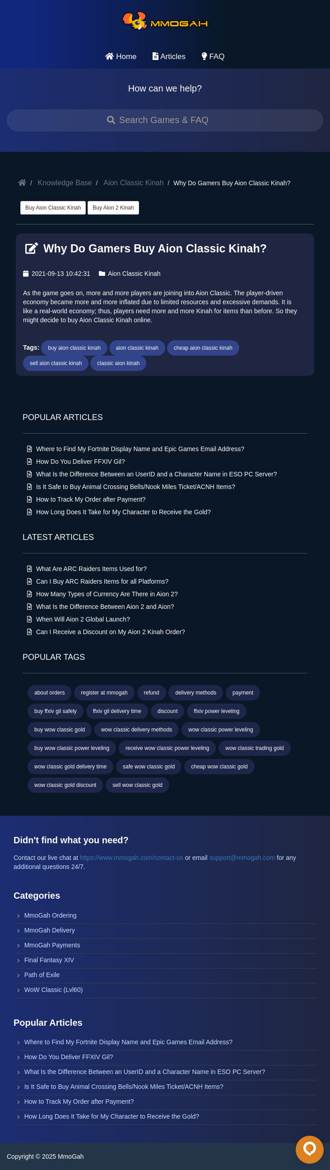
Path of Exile (42, 974)
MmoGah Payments (52, 945)
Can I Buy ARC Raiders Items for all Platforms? (97, 581)
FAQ (213, 56)
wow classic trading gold (254, 748)
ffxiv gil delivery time (117, 711)
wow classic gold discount (65, 785)
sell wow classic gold (137, 785)
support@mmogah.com (242, 857)
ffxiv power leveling (216, 711)
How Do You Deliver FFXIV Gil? (76, 461)
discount (168, 711)
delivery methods (195, 693)
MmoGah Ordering (50, 915)
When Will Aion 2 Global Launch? (78, 619)
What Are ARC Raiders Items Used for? (87, 568)
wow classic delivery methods (136, 730)
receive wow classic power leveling (167, 748)
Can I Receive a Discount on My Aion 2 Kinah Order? (106, 631)
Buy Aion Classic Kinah (53, 208)
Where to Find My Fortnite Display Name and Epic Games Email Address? (135, 448)
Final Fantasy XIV (49, 960)
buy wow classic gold (59, 730)
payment (242, 693)
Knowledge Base (65, 183)
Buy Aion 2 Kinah (113, 208)
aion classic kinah (137, 348)
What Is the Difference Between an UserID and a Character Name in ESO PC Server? (152, 474)
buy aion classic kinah (74, 348)
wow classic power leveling (220, 730)
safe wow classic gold (149, 766)
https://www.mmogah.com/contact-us (131, 857)
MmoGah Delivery (49, 930)
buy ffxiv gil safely (55, 711)
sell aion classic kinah (56, 363)
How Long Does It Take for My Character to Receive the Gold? (119, 512)
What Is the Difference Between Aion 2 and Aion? (100, 606)
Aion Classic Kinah (133, 183)
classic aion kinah (118, 363)
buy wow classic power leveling (71, 748)
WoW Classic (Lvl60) (53, 989)
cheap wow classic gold (219, 766)
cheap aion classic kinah (203, 348)
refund (151, 693)
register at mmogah (104, 693)
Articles (169, 56)
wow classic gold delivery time (70, 766)
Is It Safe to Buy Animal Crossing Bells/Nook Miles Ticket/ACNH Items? (131, 486)
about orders (49, 693)
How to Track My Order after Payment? (86, 499)
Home (120, 56)
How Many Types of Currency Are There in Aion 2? (102, 594)
